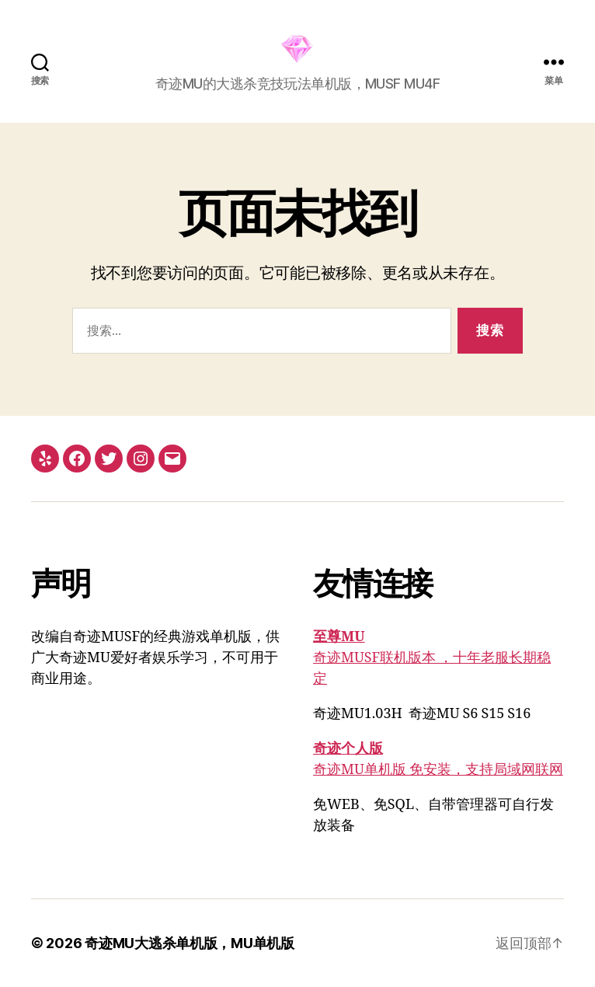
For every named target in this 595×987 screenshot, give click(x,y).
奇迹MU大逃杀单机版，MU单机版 (189, 943)
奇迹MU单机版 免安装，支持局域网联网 (438, 770)
